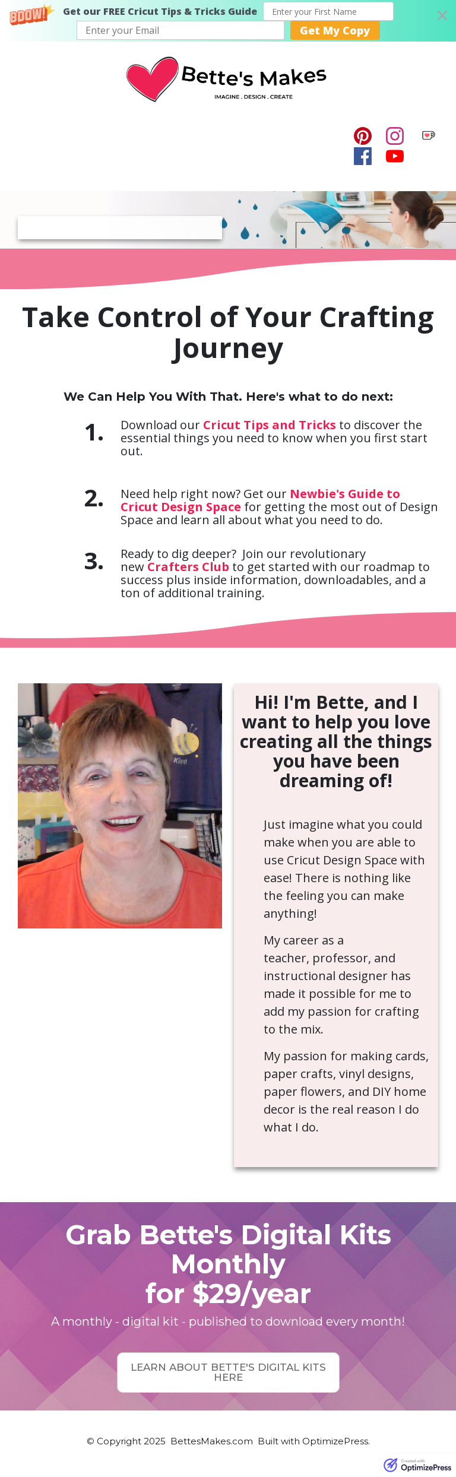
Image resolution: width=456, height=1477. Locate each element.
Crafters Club (188, 567)
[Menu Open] (178, 146)
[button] (228, 21)
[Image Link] (428, 135)
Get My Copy (335, 30)
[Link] (363, 136)
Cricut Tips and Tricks (269, 425)
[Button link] (228, 1372)
